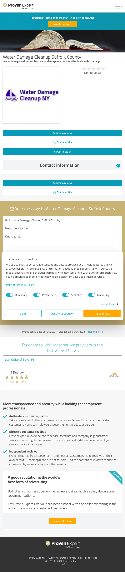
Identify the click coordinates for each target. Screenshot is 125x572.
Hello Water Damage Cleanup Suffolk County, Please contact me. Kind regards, (62, 238)
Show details (106, 304)
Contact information (80, 165)
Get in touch (62, 151)
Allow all (102, 313)
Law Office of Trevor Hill (20, 359)
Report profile (95, 331)
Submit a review (62, 133)
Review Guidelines (37, 557)
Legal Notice (91, 557)
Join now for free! (62, 521)
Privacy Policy (25, 284)
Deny (23, 313)
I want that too (61, 24)
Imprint (10, 284)
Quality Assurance (57, 557)
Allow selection (62, 313)
